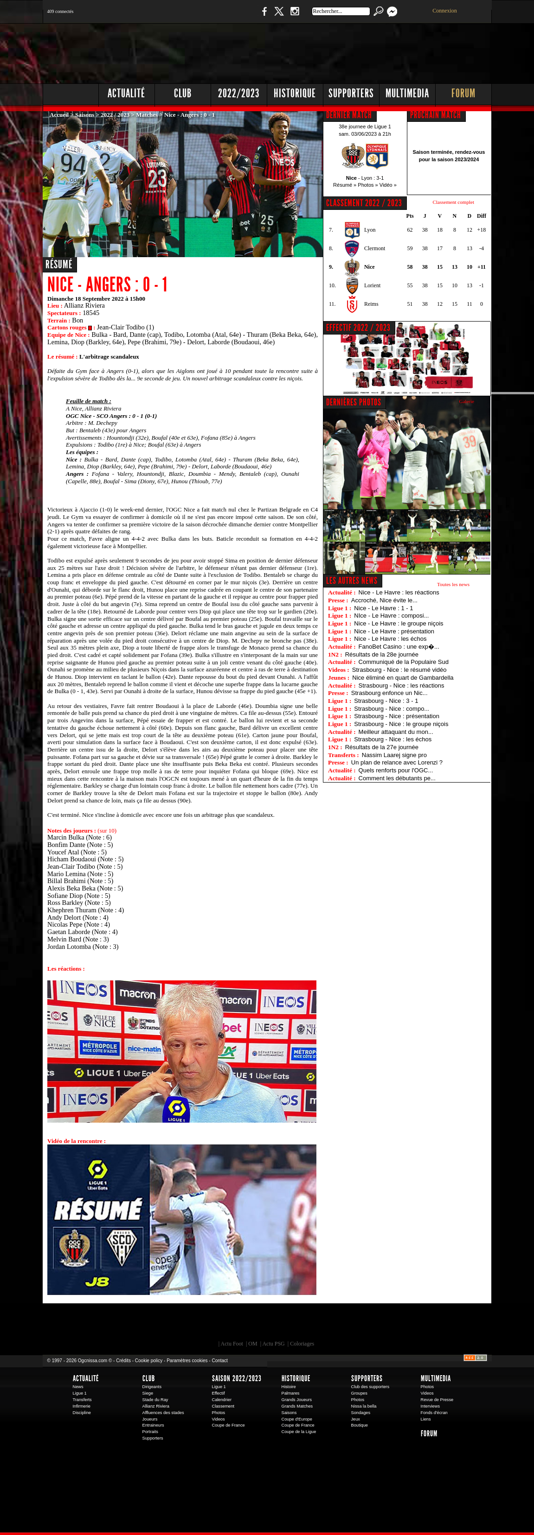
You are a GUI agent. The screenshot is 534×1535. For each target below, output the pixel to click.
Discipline (82, 1412)
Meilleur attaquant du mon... (396, 731)
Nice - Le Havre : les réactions (399, 592)
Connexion (444, 10)
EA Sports (149, 1324)
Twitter (279, 16)
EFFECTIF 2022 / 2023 (358, 327)
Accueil (59, 114)
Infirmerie (81, 1406)
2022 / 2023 (115, 114)
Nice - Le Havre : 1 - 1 (383, 608)
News (78, 1386)
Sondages (361, 1412)
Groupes (359, 1393)
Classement (223, 1406)
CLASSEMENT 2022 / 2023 (364, 202)
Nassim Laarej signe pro (394, 755)
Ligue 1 (80, 1393)
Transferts (82, 1399)
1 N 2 (198, 16)
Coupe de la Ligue (299, 1431)
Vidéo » (388, 185)
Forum (463, 93)
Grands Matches (297, 1406)
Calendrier (222, 1399)
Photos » (368, 185)
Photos (218, 1412)
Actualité (126, 93)
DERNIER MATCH (349, 114)
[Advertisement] (323, 51)
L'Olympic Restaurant (272, 1324)
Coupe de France (228, 1425)
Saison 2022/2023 (237, 1378)
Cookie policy (148, 1360)
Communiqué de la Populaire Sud (404, 661)
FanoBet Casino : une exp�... (399, 646)
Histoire (289, 1386)
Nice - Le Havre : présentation (394, 631)
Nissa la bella (364, 1406)
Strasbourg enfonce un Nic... (389, 692)
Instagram (294, 16)
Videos (218, 1419)
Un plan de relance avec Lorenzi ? (397, 762)
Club (183, 93)
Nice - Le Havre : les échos (390, 638)
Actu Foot (232, 1343)
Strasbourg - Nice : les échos (392, 739)
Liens (426, 1419)
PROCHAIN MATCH (435, 114)
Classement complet (453, 202)
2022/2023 (238, 93)
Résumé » (344, 185)
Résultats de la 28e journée (381, 654)
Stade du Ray (155, 1399)
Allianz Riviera (155, 1406)
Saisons (84, 114)
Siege (148, 1393)
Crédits (123, 1360)
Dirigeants (152, 1386)
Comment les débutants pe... (397, 778)
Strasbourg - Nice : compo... (391, 708)
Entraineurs (153, 1425)
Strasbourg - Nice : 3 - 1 (386, 700)
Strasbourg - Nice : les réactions (401, 685)
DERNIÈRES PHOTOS (353, 402)
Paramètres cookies (187, 1360)
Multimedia (407, 93)
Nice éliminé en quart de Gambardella (402, 677)
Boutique (234, 16)
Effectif (218, 1393)
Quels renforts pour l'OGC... (396, 770)
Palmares (291, 1393)
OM (252, 1343)
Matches (147, 114)
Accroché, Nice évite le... (384, 600)
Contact (219, 1360)
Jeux (355, 1419)
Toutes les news (453, 584)
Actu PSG (273, 1343)
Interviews (430, 1406)
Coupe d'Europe (297, 1419)
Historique (295, 93)
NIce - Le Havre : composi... (391, 615)
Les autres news (352, 580)
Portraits (150, 1431)
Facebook (263, 16)
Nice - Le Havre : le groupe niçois (398, 623)
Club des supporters (370, 1386)
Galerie (466, 401)
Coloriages (302, 1343)
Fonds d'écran (434, 1412)
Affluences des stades (163, 1412)
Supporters (351, 93)
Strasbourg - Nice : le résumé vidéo (399, 669)
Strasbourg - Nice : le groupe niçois (401, 723)
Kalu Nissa (397, 1324)
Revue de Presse (437, 1399)
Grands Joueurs (297, 1399)
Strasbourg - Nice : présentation (396, 716)
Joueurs (150, 1419)
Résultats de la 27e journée (381, 747)
